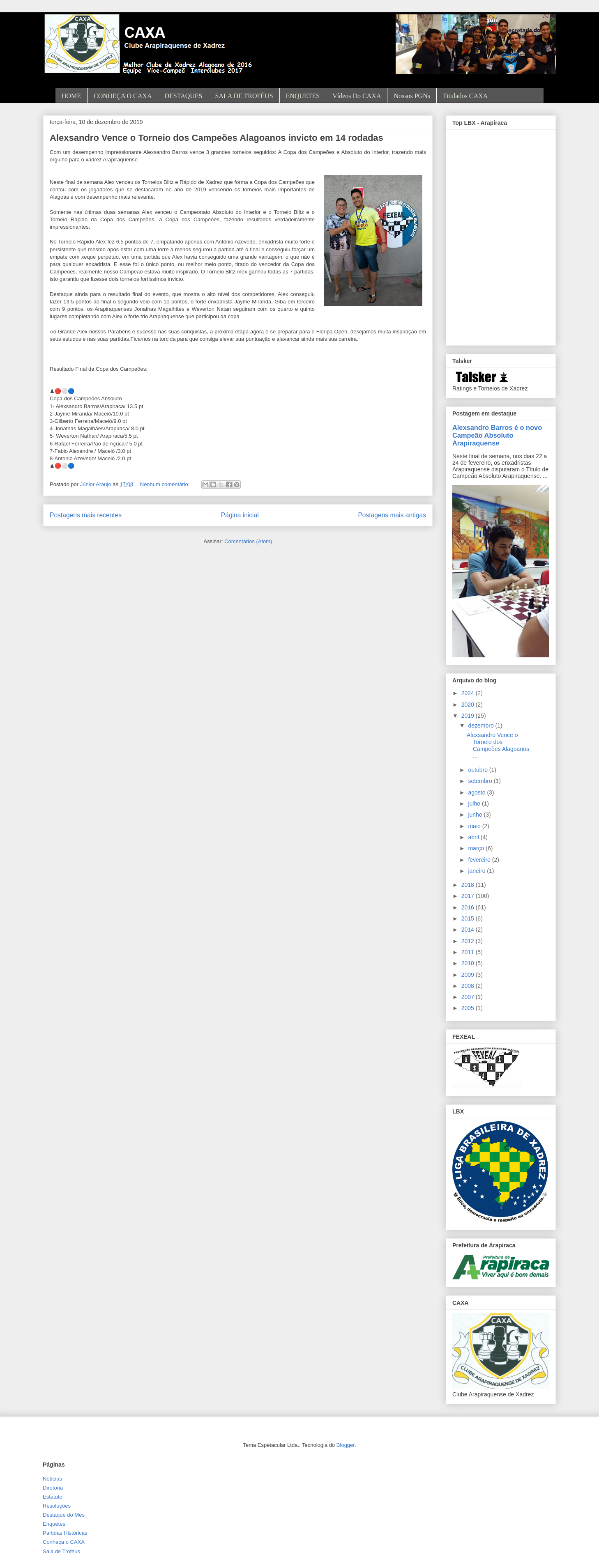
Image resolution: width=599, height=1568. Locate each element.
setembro (480, 781)
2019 (468, 715)
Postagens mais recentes (86, 515)
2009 (468, 974)
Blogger (345, 1445)
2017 (468, 896)
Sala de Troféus (61, 1551)
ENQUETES (303, 95)
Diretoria (53, 1488)
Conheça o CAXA (64, 1542)
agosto (477, 792)
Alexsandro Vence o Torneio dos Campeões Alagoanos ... (498, 745)
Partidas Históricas (65, 1533)
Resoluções (57, 1506)
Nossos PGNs (412, 95)
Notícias (52, 1479)
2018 (468, 885)
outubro (478, 770)
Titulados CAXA (465, 95)
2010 (468, 963)
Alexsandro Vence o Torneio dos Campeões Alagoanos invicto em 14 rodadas (216, 138)
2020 (468, 704)
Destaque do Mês (64, 1515)
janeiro (477, 871)
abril (474, 837)
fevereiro (480, 859)
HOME (71, 95)
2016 (468, 907)
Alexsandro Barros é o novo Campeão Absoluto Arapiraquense (497, 435)
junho (476, 814)
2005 (468, 1008)
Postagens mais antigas (392, 515)
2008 (468, 986)
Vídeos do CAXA (356, 95)
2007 (468, 997)
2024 (468, 693)
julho (475, 803)
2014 (468, 929)
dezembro (481, 725)
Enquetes (54, 1524)
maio (475, 826)
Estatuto (52, 1497)
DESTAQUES (183, 95)
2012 (468, 941)
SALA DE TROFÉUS (244, 95)
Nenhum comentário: (165, 484)
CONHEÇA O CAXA (123, 95)
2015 (468, 918)
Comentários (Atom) (248, 541)
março (477, 848)
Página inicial (240, 515)
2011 (468, 952)
